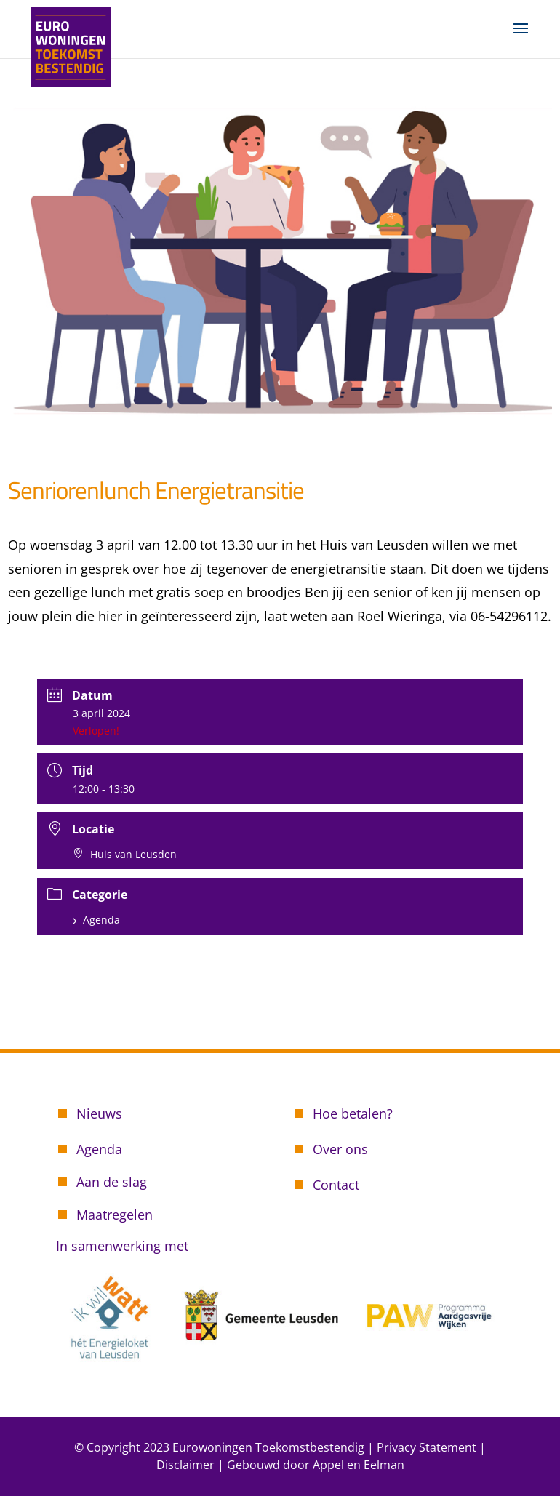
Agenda (96, 920)
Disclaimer (185, 1465)
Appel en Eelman (358, 1465)
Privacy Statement (426, 1447)
